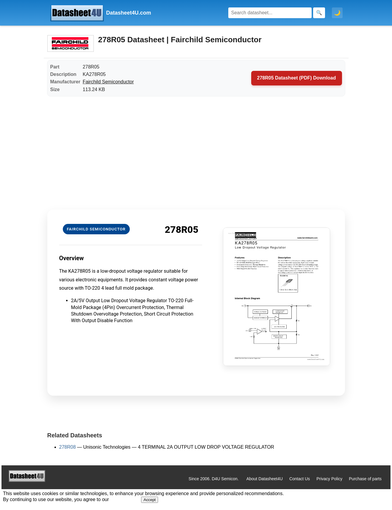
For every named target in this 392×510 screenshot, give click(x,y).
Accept (149, 499)
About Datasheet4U (264, 478)
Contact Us (299, 478)
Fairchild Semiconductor (108, 81)
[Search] (270, 12)
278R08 (67, 447)
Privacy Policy (329, 478)
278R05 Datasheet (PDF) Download (296, 77)
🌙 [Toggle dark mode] (337, 13)
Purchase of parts (365, 478)
